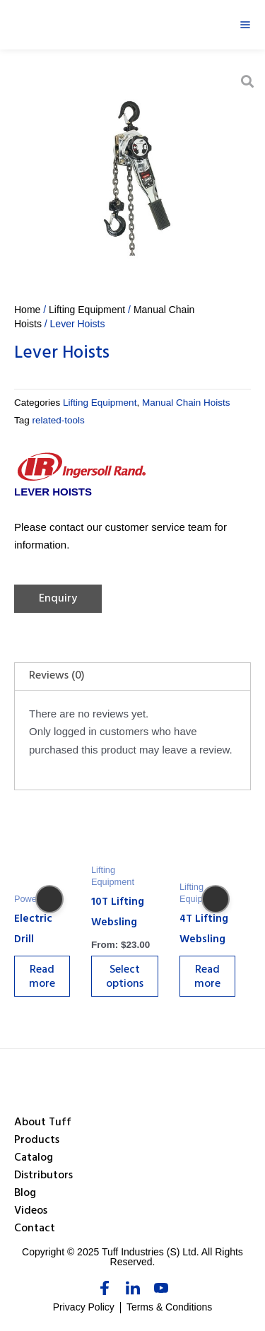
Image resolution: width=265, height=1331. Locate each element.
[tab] (132, 676)
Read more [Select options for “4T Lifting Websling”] (207, 977)
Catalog (33, 1158)
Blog (25, 1194)
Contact (34, 1229)
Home (27, 309)
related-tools (59, 420)
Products (36, 1141)
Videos (30, 1211)
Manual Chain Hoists (186, 402)
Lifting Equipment (87, 309)
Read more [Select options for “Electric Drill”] (42, 977)
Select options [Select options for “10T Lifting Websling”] (124, 977)
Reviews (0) (57, 676)
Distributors (43, 1176)
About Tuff (42, 1123)
